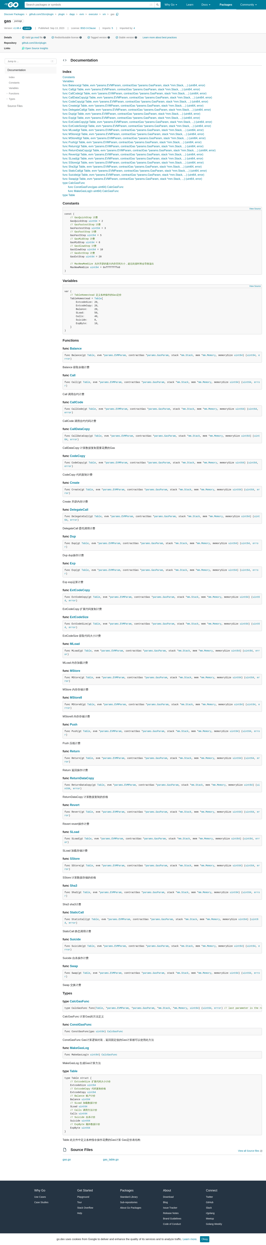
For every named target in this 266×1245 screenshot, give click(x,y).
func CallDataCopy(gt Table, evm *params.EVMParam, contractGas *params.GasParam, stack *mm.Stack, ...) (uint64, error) (137, 97)
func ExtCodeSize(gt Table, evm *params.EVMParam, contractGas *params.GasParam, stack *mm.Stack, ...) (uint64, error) (137, 126)
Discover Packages (14, 14)
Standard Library (129, 1197)
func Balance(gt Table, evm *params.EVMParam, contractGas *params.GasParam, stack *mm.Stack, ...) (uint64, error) (134, 85)
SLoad (74, 832)
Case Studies (41, 1202)
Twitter (209, 1197)
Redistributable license (66, 37)
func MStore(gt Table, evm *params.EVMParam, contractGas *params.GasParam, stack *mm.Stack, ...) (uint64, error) (133, 134)
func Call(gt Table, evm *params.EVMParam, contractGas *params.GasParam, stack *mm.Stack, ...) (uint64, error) (131, 89)
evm (82, 14)
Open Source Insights (35, 48)
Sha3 (73, 885)
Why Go (171, 5)
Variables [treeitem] (13, 88)
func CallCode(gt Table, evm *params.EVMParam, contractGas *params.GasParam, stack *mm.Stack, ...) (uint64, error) (134, 93)
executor (93, 14)
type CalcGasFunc (74, 182)
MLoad (75, 644)
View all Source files (248, 1150)
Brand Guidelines (172, 1218)
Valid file (34, 37)
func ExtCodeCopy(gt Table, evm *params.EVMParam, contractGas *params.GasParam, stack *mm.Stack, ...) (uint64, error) (137, 121)
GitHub (209, 1202)
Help (79, 1213)
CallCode (76, 402)
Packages (226, 4)
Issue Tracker (170, 1207)
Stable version (126, 37)
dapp (72, 14)
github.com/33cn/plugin (41, 14)
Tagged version (98, 37)
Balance (76, 348)
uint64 (93, 221)
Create (74, 482)
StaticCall (77, 912)
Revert (74, 805)
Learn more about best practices (160, 37)
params (108, 355)
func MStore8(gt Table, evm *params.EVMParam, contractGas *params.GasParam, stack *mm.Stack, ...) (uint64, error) (134, 138)
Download (168, 1197)
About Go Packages (130, 1207)
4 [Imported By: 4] (127, 28)
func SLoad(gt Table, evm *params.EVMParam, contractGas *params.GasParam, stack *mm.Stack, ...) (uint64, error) (133, 158)
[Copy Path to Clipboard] (117, 14)
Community (249, 5)
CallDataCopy (80, 429)
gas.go (67, 1159)
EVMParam (120, 355)
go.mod (35, 37)
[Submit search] (158, 5)
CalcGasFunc (79, 1001)
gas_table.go (111, 1159)
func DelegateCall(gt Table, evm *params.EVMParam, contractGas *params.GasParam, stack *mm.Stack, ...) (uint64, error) (137, 109)
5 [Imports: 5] (108, 28)
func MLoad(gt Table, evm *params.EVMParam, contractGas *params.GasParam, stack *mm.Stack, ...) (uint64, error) (133, 130)
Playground (83, 1197)
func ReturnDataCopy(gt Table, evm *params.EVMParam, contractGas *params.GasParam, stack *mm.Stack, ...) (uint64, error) (139, 150)
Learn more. (190, 1239)
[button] (23, 37)
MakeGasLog (79, 1048)
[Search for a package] (90, 5)
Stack (189, 355)
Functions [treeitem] (14, 93)
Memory (211, 355)
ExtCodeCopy (80, 590)
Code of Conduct (172, 1224)
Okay (205, 1239)
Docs (207, 5)
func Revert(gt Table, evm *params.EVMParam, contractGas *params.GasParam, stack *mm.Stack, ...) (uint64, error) (133, 154)
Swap (74, 966)
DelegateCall (79, 509)
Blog (165, 1202)
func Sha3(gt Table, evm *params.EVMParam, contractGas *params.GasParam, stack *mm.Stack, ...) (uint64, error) (132, 166)
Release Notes (171, 1213)
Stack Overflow (85, 1207)
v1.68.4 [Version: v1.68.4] (13, 28)
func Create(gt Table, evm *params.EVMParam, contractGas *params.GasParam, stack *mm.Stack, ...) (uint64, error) (133, 105)
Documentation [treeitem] (16, 70)
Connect (211, 1190)
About (167, 1190)
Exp (72, 563)
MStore (75, 670)
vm (104, 14)
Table (98, 298)
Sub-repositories (128, 1202)
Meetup (210, 1218)
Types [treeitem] (12, 99)
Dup (73, 536)
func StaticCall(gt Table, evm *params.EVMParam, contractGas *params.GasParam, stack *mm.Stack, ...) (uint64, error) (135, 170)
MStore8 (76, 697)
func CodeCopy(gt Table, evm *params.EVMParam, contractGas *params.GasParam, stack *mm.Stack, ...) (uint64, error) (135, 101)
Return (75, 751)
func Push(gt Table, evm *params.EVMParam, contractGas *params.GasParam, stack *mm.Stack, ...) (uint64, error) (132, 142)
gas (113, 14)
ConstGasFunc (81, 1024)
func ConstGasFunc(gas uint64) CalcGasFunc (96, 187)
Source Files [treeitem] (15, 106)
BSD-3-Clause (88, 28)
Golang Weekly (214, 1224)
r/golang (210, 1213)
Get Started (85, 1190)
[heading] (14, 4)
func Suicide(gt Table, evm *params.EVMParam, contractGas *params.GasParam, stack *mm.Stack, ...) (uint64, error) (133, 174)
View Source (255, 209)
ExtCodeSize (79, 617)
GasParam (162, 355)
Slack (209, 1207)
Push (73, 724)
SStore (75, 858)
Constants (69, 77)
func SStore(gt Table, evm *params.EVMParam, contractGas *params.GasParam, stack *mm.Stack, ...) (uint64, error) (133, 162)
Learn (189, 4)
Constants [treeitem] (14, 82)
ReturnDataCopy (82, 778)
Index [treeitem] (12, 77)
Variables (68, 81)
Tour (79, 1202)
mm (182, 355)
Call (72, 375)
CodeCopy (77, 456)
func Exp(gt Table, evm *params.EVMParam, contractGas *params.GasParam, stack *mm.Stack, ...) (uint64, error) (131, 117)
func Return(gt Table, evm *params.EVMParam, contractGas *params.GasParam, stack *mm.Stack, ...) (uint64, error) (133, 146)
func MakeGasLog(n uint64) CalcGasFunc (93, 191)
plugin (61, 14)
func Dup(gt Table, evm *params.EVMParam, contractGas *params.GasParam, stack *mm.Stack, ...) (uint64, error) (131, 113)
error (68, 412)
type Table (69, 195)
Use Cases (40, 1197)
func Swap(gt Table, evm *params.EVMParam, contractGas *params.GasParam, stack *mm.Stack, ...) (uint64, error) (132, 178)
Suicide (75, 939)
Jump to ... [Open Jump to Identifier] (13, 61)
